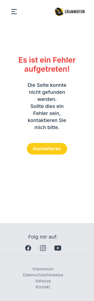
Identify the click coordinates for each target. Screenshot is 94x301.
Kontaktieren (47, 148)
